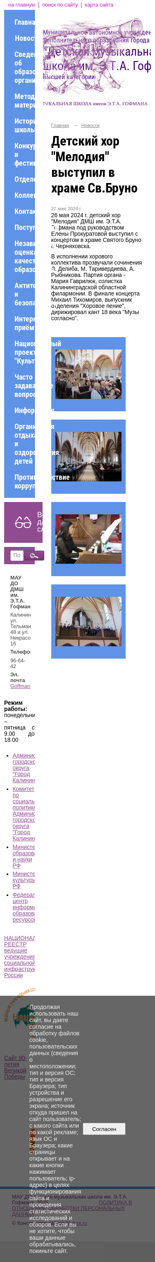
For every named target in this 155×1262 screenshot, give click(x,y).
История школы (24, 125)
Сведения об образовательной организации (24, 67)
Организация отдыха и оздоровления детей (24, 443)
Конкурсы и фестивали (24, 154)
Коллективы (24, 195)
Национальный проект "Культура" (24, 352)
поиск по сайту (60, 5)
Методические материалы (24, 100)
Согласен (104, 1129)
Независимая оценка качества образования (24, 256)
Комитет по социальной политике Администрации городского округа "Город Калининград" (34, 814)
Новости (25, 38)
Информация (24, 410)
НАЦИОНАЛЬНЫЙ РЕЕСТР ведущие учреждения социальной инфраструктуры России (28, 956)
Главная (24, 22)
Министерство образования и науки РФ (31, 856)
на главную (21, 5)
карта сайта (99, 5)
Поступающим (24, 227)
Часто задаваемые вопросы (24, 386)
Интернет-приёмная (24, 323)
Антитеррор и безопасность (24, 294)
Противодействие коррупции (24, 481)
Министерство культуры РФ (31, 880)
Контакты (24, 211)
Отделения (24, 179)
